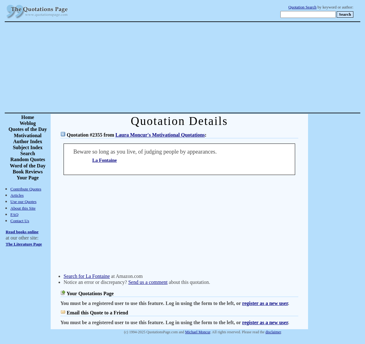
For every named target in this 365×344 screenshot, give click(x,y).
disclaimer (273, 332)
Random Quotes (27, 159)
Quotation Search (303, 7)
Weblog (28, 123)
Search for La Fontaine (87, 276)
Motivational (28, 135)
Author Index (27, 141)
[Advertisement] (204, 67)
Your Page (28, 177)
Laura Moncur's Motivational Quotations (160, 135)
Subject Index (28, 147)
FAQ (14, 214)
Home (27, 117)
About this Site (23, 208)
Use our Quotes (23, 201)
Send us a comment (148, 282)
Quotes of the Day (27, 129)
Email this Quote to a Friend (97, 312)
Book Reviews (28, 171)
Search (27, 153)
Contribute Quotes (25, 189)
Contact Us (19, 220)
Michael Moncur (197, 332)
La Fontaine (104, 160)
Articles (17, 195)
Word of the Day (27, 165)
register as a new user (265, 303)
